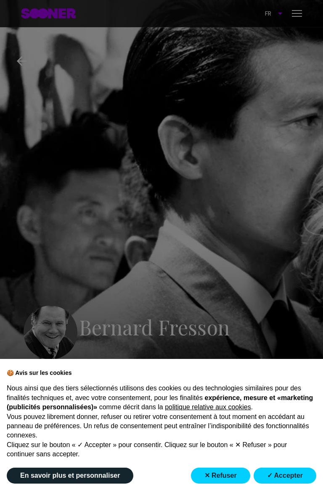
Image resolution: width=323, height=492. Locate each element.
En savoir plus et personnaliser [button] (70, 475)
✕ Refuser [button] (220, 475)
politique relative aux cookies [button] (208, 407)
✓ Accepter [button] (285, 475)
